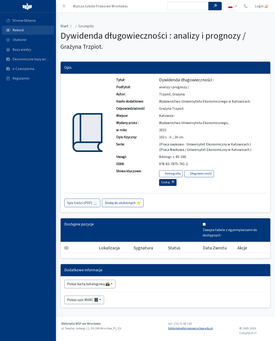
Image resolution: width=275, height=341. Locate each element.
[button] (64, 6)
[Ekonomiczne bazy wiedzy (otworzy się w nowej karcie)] (28, 59)
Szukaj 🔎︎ (167, 182)
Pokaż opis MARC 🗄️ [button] (82, 299)
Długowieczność (201, 173)
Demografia (173, 173)
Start (64, 26)
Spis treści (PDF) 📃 (82, 202)
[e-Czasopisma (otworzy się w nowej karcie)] (28, 68)
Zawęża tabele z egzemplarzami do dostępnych (230, 232)
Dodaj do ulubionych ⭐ (123, 202)
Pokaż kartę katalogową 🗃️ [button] (88, 284)
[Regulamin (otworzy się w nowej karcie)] (28, 78)
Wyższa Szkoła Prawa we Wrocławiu (100, 6)
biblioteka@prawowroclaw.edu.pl (190, 328)
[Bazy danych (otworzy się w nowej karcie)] (28, 49)
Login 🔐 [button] (262, 6)
